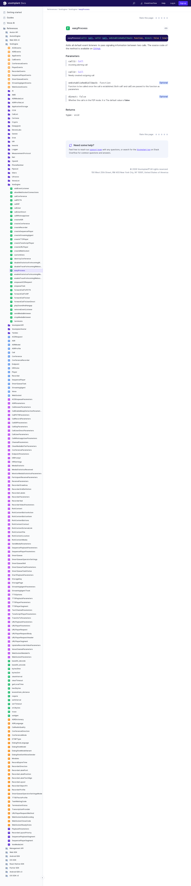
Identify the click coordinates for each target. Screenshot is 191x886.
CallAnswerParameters (21, 407)
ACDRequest (17, 337)
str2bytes (16, 708)
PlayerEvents (17, 67)
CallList (15, 114)
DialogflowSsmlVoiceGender (23, 755)
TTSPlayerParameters (21, 602)
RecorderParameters (20, 497)
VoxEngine (13, 44)
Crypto (15, 122)
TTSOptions (17, 595)
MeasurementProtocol (21, 153)
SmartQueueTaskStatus (22, 571)
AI (12, 91)
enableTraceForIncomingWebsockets (28, 278)
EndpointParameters (20, 454)
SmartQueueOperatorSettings (24, 559)
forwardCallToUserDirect (24, 302)
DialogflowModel (19, 747)
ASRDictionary (18, 719)
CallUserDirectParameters (23, 431)
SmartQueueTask (19, 384)
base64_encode (18, 665)
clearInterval (17, 677)
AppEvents (16, 56)
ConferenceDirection (20, 731)
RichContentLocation (20, 536)
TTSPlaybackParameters (22, 598)
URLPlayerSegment (20, 641)
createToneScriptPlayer (24, 243)
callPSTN (18, 200)
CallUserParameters (20, 434)
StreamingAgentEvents (21, 83)
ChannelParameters (20, 442)
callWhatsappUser (21, 216)
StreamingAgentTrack (21, 591)
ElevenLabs (16, 130)
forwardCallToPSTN (22, 290)
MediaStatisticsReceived (22, 470)
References (12, 28)
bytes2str (16, 673)
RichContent (17, 509)
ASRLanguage (17, 723)
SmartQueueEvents (20, 79)
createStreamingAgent (23, 235)
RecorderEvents (18, 71)
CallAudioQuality (18, 727)
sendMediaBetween (22, 313)
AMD (14, 95)
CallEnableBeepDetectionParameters (27, 411)
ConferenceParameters (22, 450)
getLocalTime (18, 684)
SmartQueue (17, 555)
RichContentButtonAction (22, 512)
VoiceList (16, 181)
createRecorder (21, 227)
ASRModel (16, 345)
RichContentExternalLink (22, 528)
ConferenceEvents (20, 64)
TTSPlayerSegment (20, 606)
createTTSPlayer (21, 239)
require (15, 696)
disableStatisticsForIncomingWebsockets (28, 263)
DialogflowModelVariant (22, 751)
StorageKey (17, 579)
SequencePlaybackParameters (24, 548)
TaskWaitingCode (19, 801)
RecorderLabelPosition (21, 774)
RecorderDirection (19, 766)
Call (13, 352)
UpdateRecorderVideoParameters (26, 645)
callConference (20, 196)
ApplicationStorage (20, 106)
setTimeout (17, 704)
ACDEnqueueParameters (22, 399)
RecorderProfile (18, 790)
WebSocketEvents (19, 87)
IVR (13, 142)
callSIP (17, 204)
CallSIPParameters (19, 423)
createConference (22, 224)
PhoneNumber (18, 165)
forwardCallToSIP (21, 294)
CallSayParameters (20, 427)
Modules (15, 758)
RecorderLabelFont (20, 770)
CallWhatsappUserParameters (24, 438)
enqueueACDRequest (23, 282)
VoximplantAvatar (19, 329)
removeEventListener (23, 309)
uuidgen (15, 716)
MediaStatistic (18, 466)
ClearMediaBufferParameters (24, 446)
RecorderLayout (18, 782)
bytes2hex (16, 669)
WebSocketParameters (21, 657)
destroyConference (22, 259)
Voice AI (11, 23)
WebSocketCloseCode (21, 821)
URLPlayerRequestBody (22, 634)
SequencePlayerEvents (21, 75)
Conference (17, 356)
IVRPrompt (16, 458)
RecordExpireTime (19, 762)
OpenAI (15, 161)
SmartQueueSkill (19, 563)
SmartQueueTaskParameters (24, 567)
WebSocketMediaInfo (21, 653)
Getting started (14, 12)
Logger (15, 149)
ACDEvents (16, 48)
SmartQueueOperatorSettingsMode (27, 794)
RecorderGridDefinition (21, 489)
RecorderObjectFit (20, 786)
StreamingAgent (19, 388)
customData (19, 255)
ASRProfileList (18, 103)
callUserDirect (20, 212)
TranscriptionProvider (21, 809)
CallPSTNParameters (20, 415)
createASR (18, 220)
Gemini (15, 134)
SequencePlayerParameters (23, 551)
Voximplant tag (143, 149)
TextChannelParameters (22, 610)
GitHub (96, 48)
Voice (14, 391)
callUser (17, 208)
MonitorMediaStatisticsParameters (26, 473)
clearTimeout (17, 680)
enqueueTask (19, 286)
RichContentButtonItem (22, 516)
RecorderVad (17, 501)
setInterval (16, 700)
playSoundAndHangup (23, 306)
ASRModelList (18, 99)
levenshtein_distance (21, 692)
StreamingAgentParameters (23, 587)
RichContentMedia (19, 540)
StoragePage (17, 583)
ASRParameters (18, 403)
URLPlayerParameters (21, 626)
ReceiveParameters (20, 481)
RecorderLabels (18, 493)
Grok (14, 138)
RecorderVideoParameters (23, 505)
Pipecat (15, 169)
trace (14, 712)
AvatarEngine (14, 36)
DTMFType (16, 739)
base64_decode (19, 661)
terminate (18, 321)
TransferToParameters (21, 618)
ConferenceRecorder (21, 360)
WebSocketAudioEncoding (23, 817)
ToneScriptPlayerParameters (24, 614)
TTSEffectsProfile (19, 798)
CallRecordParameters (21, 419)
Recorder (16, 376)
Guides (10, 17)
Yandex (15, 333)
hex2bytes (16, 688)
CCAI (14, 110)
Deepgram (16, 126)
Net (13, 157)
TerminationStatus (19, 805)
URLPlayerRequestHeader (23, 638)
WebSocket (17, 395)
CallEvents (16, 60)
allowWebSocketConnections (26, 192)
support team (96, 149)
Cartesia (15, 118)
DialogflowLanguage (20, 743)
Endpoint (15, 364)
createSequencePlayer (23, 231)
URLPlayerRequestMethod (23, 813)
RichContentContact (20, 524)
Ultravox (15, 177)
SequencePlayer (18, 380)
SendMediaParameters (21, 544)
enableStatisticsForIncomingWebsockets (28, 274)
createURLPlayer (21, 247)
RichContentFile (18, 532)
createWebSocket (21, 251)
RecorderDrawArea (20, 485)
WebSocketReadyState (22, 825)
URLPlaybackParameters (22, 622)
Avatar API (13, 32)
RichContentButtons (20, 520)
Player (14, 372)
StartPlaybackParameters (22, 575)
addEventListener (21, 188)
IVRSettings (17, 462)
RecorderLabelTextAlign (22, 778)
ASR (13, 341)
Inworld (15, 145)
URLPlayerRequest (19, 630)
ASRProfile (16, 348)
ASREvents (16, 52)
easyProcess (19, 270)
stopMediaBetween (22, 317)
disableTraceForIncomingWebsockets (28, 267)
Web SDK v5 (14, 40)
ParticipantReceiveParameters (24, 477)
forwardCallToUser (22, 298)
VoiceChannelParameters (22, 649)
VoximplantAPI (18, 325)
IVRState (15, 368)
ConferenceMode (19, 735)
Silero (14, 173)
